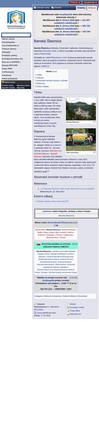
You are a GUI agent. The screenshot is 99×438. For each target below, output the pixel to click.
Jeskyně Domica (66, 259)
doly (53, 126)
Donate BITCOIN (9, 65)
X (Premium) (8, 72)
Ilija (57, 232)
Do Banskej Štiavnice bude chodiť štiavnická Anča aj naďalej (67, 189)
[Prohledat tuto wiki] (14, 35)
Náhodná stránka (23, 85)
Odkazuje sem (75, 314)
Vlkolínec (41, 257)
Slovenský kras (68, 257)
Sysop (39, 313)
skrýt (54, 71)
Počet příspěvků (9, 78)
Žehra (47, 254)
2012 (89, 165)
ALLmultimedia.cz (10, 45)
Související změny (77, 307)
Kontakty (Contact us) (12, 59)
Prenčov (59, 235)
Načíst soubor (10, 82)
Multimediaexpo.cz (16, 19)
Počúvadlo (50, 235)
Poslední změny (9, 55)
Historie (57, 7)
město (54, 51)
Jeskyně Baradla (53, 257)
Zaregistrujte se (90, 2)
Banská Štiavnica (66, 216)
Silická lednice (60, 264)
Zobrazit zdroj (43, 7)
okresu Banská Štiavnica (58, 223)
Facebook (6, 75)
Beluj (46, 232)
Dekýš (52, 232)
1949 (36, 151)
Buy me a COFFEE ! (11, 62)
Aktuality (6, 52)
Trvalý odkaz (75, 311)
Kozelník (63, 232)
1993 (54, 63)
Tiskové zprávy (9, 49)
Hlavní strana (8, 39)
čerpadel (52, 123)
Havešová (64, 270)
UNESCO (45, 66)
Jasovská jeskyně (64, 262)
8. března (64, 20)
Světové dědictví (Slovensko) (75, 296)
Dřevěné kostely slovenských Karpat (63, 272)
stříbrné (43, 54)
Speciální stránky (8, 88)
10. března (65, 31)
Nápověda (21, 88)
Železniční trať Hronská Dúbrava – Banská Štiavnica (48, 154)
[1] (48, 171)
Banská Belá (40, 230)
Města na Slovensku (52, 296)
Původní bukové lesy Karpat (48, 270)
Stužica (71, 270)
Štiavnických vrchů (59, 58)
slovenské (46, 51)
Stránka (81, 8)
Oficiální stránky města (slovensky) (51, 201)
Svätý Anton (68, 235)
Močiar (70, 232)
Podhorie (41, 235)
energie (37, 120)
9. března (64, 26)
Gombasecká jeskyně (48, 262)
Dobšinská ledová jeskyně (49, 259)
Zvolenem (57, 145)
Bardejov (64, 267)
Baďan (40, 232)
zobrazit (73, 278)
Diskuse (92, 8)
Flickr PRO (7, 69)
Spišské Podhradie (58, 254)
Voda (42, 117)
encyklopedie (66, 14)
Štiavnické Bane (52, 237)
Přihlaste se (75, 2)
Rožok (37, 272)
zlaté (36, 54)
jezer (60, 112)
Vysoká (63, 237)
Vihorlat (44, 272)
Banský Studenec (68, 230)
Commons (47, 211)
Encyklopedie (8, 42)
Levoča (70, 254)
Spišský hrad (57, 251)
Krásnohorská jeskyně (45, 264)
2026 (72, 20)
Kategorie (39, 296)
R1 (51, 148)
